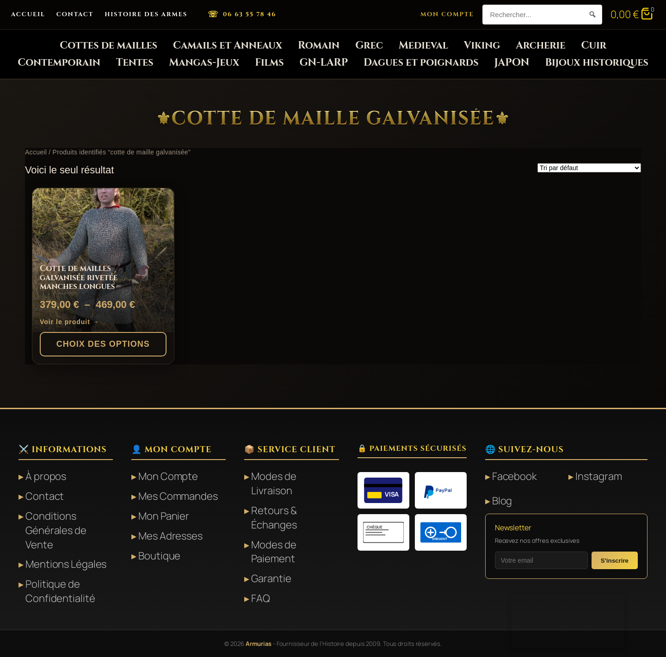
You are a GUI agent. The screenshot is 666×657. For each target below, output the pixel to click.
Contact (75, 14)
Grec (369, 45)
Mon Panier (163, 516)
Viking (482, 45)
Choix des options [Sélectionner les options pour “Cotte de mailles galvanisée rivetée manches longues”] (103, 344)
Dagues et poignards (421, 62)
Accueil (28, 14)
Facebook (514, 476)
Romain (318, 45)
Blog (502, 501)
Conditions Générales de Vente (55, 530)
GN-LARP (324, 62)
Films (269, 62)
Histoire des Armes (146, 14)
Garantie (271, 578)
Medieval (423, 45)
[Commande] (589, 167)
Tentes (135, 62)
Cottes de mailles (108, 45)
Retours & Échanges (273, 517)
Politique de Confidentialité (60, 591)
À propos (45, 476)
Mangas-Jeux (204, 62)
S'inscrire (615, 560)
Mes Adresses (170, 536)
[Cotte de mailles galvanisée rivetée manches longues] (103, 260)
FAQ (260, 598)
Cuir (593, 45)
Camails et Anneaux (227, 45)
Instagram (598, 476)
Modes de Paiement (273, 552)
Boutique (159, 556)
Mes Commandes (178, 496)
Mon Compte (447, 14)
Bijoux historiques (596, 62)
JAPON (512, 62)
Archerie (540, 45)
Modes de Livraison (273, 483)
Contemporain (59, 62)
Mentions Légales (65, 564)
